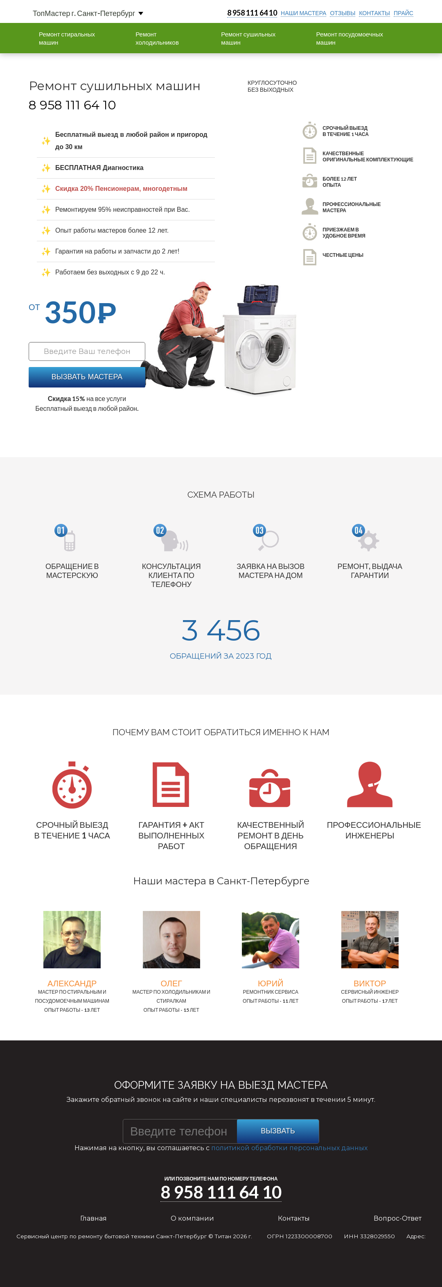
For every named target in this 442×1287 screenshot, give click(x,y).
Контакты (294, 1218)
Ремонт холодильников (157, 38)
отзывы (342, 12)
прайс (403, 12)
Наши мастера (303, 12)
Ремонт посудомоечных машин (349, 38)
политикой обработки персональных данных (289, 1148)
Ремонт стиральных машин (67, 38)
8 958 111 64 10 (252, 12)
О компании (192, 1218)
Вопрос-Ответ (398, 1218)
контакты (374, 12)
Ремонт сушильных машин (248, 38)
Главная (93, 1218)
